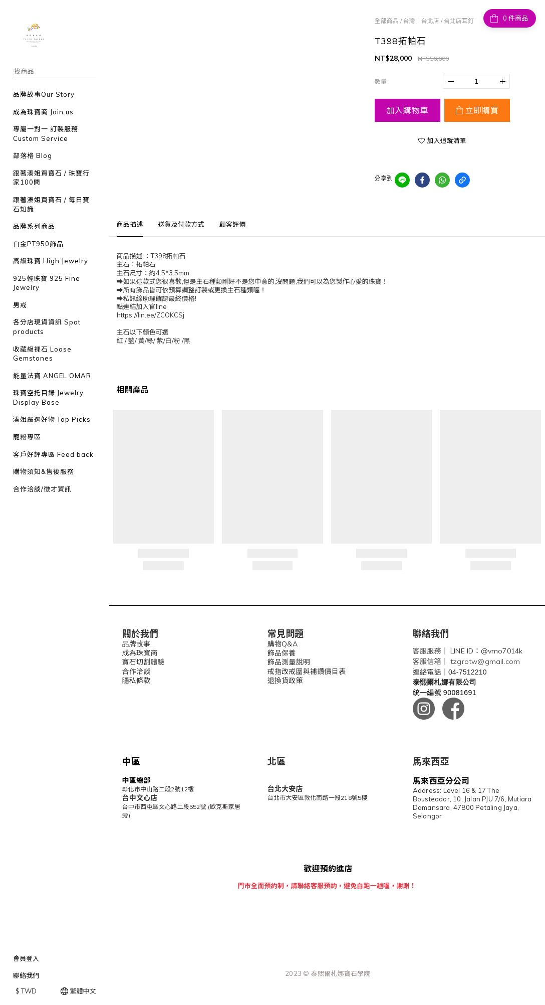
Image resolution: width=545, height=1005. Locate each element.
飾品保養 (281, 652)
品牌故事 (136, 643)
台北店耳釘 (459, 21)
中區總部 (136, 780)
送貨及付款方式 (181, 224)
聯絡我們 (26, 975)
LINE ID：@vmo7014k (486, 650)
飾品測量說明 (288, 661)
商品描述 (130, 224)
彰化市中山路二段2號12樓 (158, 789)
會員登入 (26, 958)
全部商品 (387, 21)
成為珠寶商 (140, 652)
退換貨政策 (285, 680)
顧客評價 (232, 224)
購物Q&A (282, 643)
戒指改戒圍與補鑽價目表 (306, 671)
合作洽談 (136, 671)
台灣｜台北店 (421, 21)
